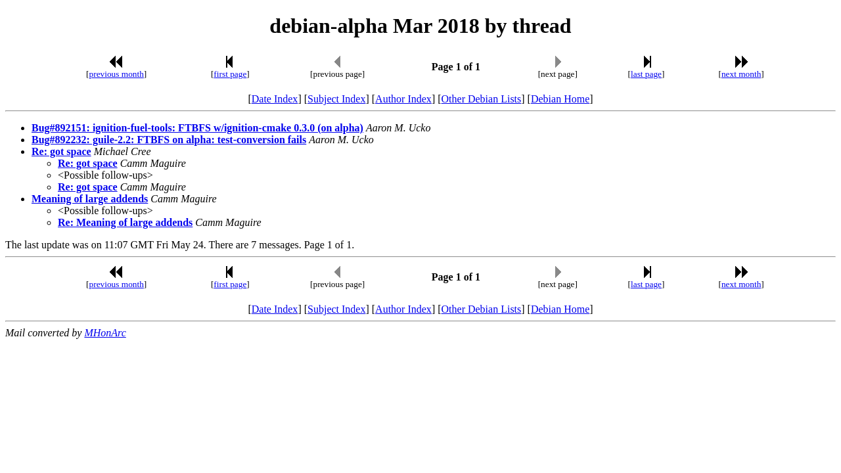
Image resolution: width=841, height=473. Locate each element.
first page (230, 74)
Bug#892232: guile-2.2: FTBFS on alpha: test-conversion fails (169, 139)
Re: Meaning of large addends (125, 222)
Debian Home (560, 98)
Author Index (403, 98)
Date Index (275, 98)
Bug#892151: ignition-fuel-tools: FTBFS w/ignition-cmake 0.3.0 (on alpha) (197, 127)
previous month (116, 74)
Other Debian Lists (482, 98)
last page (646, 74)
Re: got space (61, 151)
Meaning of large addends (90, 198)
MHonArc (104, 332)
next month (741, 74)
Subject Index (336, 98)
